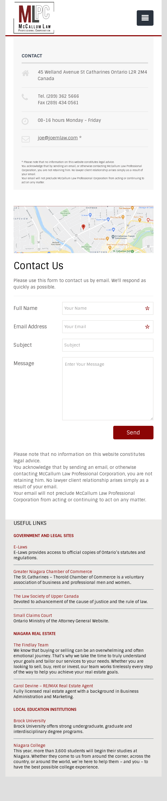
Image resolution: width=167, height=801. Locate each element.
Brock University (30, 721)
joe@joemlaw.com (58, 138)
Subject (23, 345)
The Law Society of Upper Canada (46, 596)
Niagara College (29, 745)
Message (24, 363)
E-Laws (20, 547)
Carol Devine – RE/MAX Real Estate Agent (53, 686)
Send (133, 432)
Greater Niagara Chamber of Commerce (53, 571)
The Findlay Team (31, 645)
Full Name (25, 308)
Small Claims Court (33, 615)
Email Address (30, 326)
